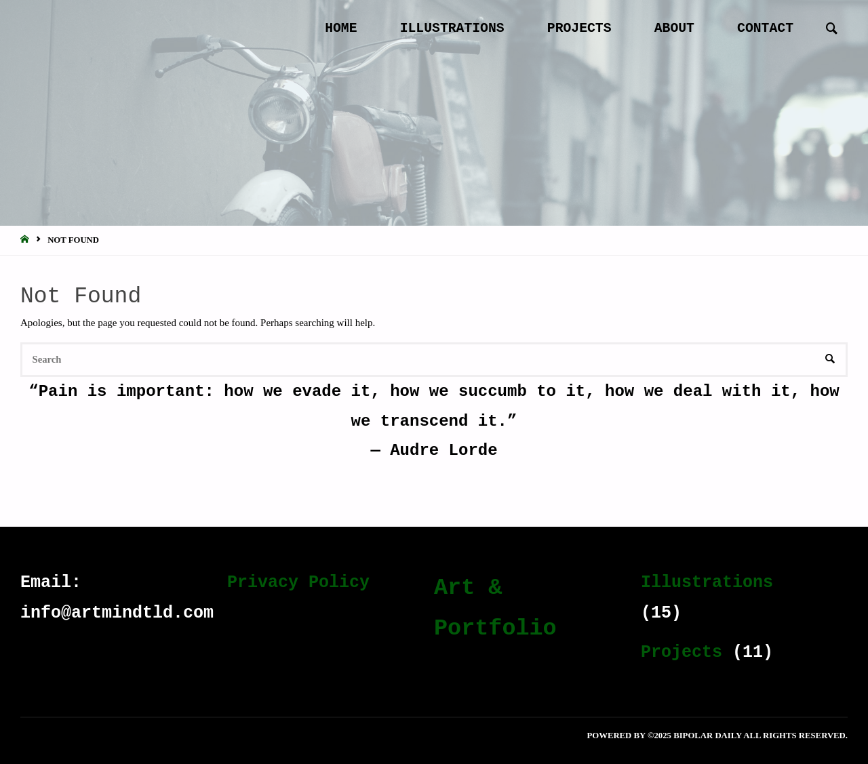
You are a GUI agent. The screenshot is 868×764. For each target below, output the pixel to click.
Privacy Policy (298, 582)
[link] (831, 29)
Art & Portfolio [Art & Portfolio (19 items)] (495, 608)
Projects (681, 652)
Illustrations (707, 582)
